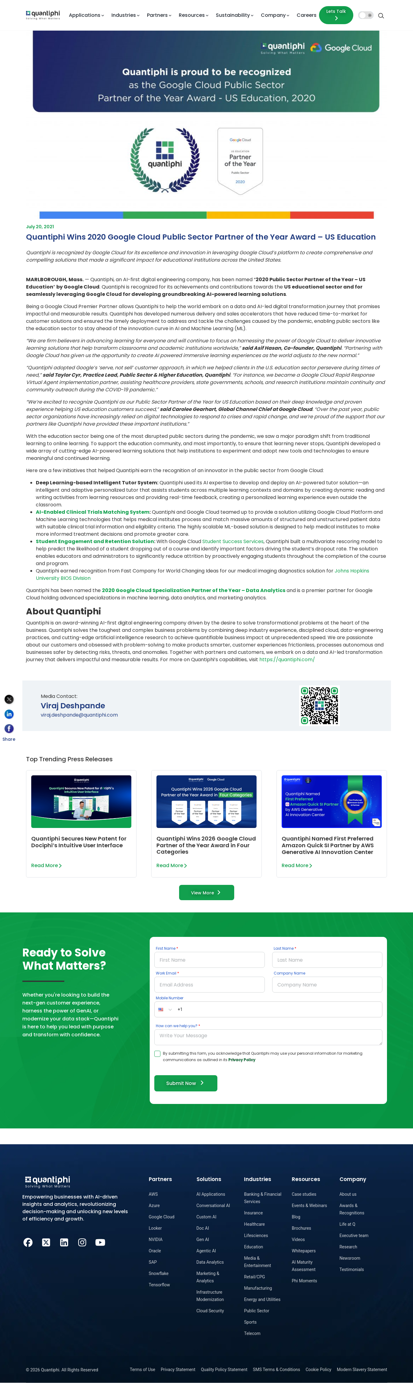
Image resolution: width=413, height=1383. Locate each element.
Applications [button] (84, 15)
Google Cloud (162, 1216)
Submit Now (185, 1083)
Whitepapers (304, 1250)
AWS (153, 1194)
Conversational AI (213, 1205)
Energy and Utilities (262, 1299)
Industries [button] (123, 15)
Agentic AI (206, 1250)
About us (348, 1194)
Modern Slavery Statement (362, 1369)
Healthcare (254, 1224)
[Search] (381, 15)
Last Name (284, 948)
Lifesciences (256, 1235)
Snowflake (159, 1273)
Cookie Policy (318, 1369)
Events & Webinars (309, 1205)
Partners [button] (157, 15)
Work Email (166, 973)
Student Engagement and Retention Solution (95, 541)
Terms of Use (142, 1369)
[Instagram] (82, 1241)
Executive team (354, 1235)
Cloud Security (210, 1310)
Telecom (252, 1333)
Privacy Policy (241, 1059)
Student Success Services (233, 541)
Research (348, 1246)
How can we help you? (176, 1025)
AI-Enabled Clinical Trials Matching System (92, 512)
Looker (155, 1228)
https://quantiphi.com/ (287, 659)
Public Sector (256, 1310)
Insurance (253, 1212)
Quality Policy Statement (224, 1369)
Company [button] (273, 15)
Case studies (304, 1194)
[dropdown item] (43, 15)
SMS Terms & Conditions (276, 1369)
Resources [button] (192, 15)
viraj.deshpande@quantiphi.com (79, 714)
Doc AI (203, 1228)
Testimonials (352, 1269)
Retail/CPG (254, 1276)
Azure (154, 1205)
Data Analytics (210, 1262)
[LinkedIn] (64, 1241)
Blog (296, 1216)
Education (253, 1246)
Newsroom (350, 1258)
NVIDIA (156, 1239)
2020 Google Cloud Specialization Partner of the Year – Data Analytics (193, 590)
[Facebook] (28, 1241)
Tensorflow (159, 1284)
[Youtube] (100, 1241)
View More (206, 892)
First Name (165, 948)
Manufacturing (258, 1288)
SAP (153, 1262)
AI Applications (211, 1194)
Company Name (289, 973)
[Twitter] (46, 1241)
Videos (298, 1239)
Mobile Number (169, 998)
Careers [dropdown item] (307, 15)
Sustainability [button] (233, 15)
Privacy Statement (178, 1369)
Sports (250, 1322)
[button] (165, 1009)
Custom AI (206, 1216)
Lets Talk (336, 15)
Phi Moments (304, 1280)
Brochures (301, 1228)
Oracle (155, 1250)
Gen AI (203, 1239)
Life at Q (347, 1224)
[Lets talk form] (336, 15)
